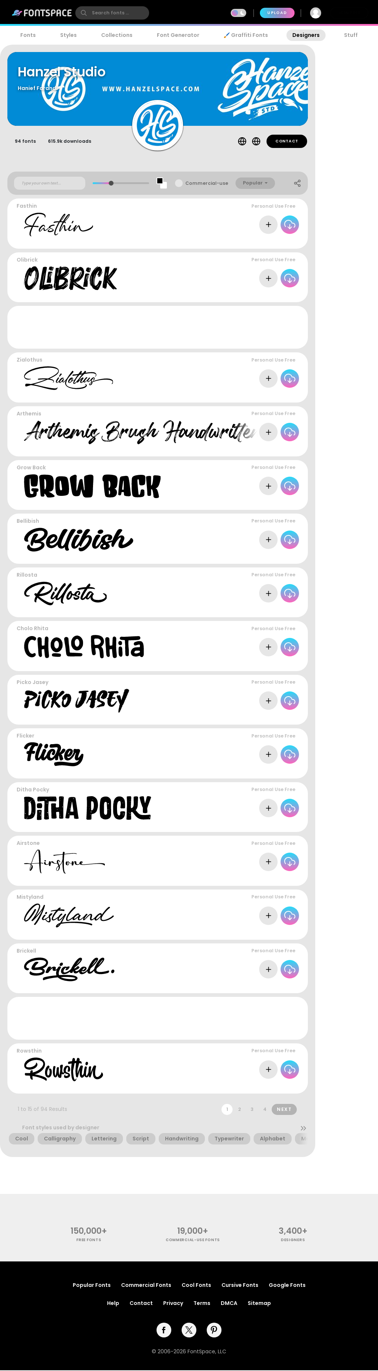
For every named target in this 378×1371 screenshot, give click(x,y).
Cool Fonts (196, 1285)
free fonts (88, 1241)
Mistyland (30, 898)
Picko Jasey (32, 683)
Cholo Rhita (32, 629)
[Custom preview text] (49, 184)
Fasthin (27, 207)
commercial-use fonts (193, 1241)
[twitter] (189, 1330)
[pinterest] (214, 1330)
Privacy (173, 1304)
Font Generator (178, 35)
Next (284, 1110)
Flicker (25, 736)
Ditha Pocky (33, 790)
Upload (277, 12)
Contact (286, 142)
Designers (306, 35)
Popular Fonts (92, 1285)
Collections (117, 35)
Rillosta (27, 576)
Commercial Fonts (146, 1285)
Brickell (26, 951)
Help (113, 1304)
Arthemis (29, 414)
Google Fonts (287, 1285)
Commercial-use (206, 184)
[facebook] (164, 1330)
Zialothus (29, 361)
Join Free (349, 12)
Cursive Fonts (239, 1285)
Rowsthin (29, 1052)
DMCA (229, 1304)
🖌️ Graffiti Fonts (246, 35)
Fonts (28, 35)
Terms (201, 1304)
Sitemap (259, 1304)
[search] (112, 13)
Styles (68, 35)
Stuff (351, 35)
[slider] (111, 184)
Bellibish (28, 522)
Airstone (28, 844)
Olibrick (27, 261)
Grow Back (31, 468)
